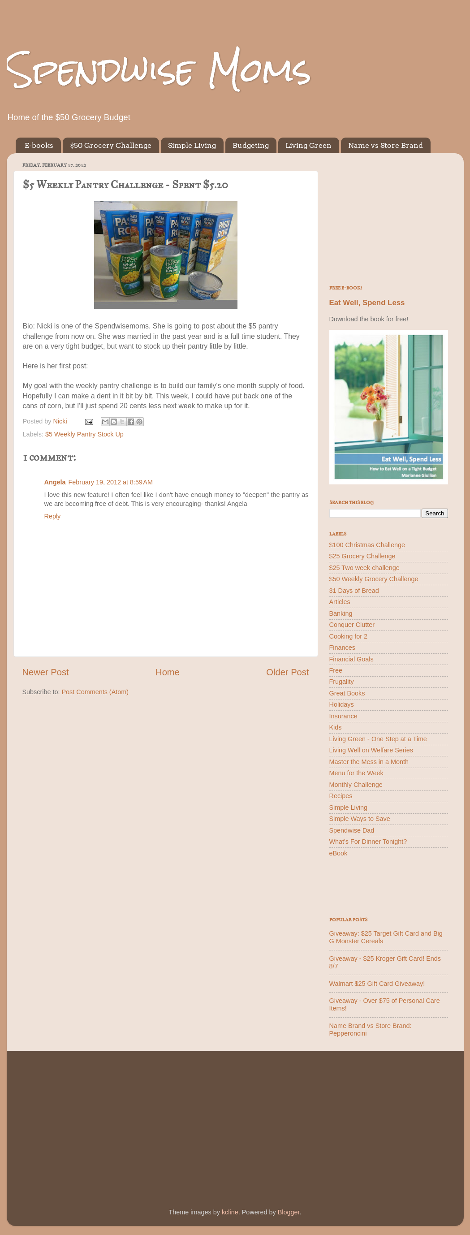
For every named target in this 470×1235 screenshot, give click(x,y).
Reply (52, 516)
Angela (55, 482)
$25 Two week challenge (364, 567)
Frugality (341, 681)
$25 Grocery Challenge (362, 556)
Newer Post (45, 672)
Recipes (341, 795)
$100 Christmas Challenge (367, 544)
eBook (338, 853)
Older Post (287, 672)
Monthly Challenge (356, 784)
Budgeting (251, 145)
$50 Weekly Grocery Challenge (373, 579)
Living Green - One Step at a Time (378, 739)
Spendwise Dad (352, 830)
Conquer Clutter (352, 624)
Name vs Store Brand (385, 145)
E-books (39, 145)
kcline (230, 1212)
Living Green (308, 145)
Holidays (341, 704)
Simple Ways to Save (359, 818)
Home (167, 672)
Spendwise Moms (159, 70)
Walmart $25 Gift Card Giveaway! (377, 983)
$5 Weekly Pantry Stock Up (84, 434)
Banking (341, 613)
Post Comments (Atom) (95, 691)
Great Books (347, 693)
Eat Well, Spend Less (367, 302)
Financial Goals (351, 659)
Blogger (289, 1212)
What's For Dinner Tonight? (368, 841)
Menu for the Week (356, 773)
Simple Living (192, 145)
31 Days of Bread (354, 590)
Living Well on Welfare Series (371, 750)
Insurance (343, 716)
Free (336, 670)
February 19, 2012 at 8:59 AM (110, 482)
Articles (339, 601)
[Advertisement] (388, 216)
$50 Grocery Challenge (110, 145)
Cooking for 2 (348, 636)
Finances (342, 647)
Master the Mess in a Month (369, 761)
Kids (335, 727)
